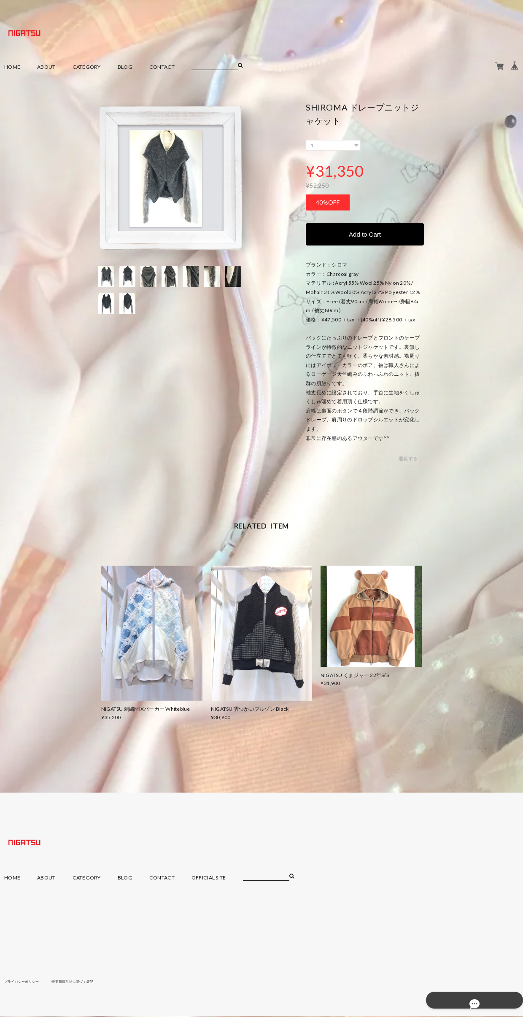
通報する (408, 460)
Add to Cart (365, 234)
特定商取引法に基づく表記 (86, 982)
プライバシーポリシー (26, 982)
